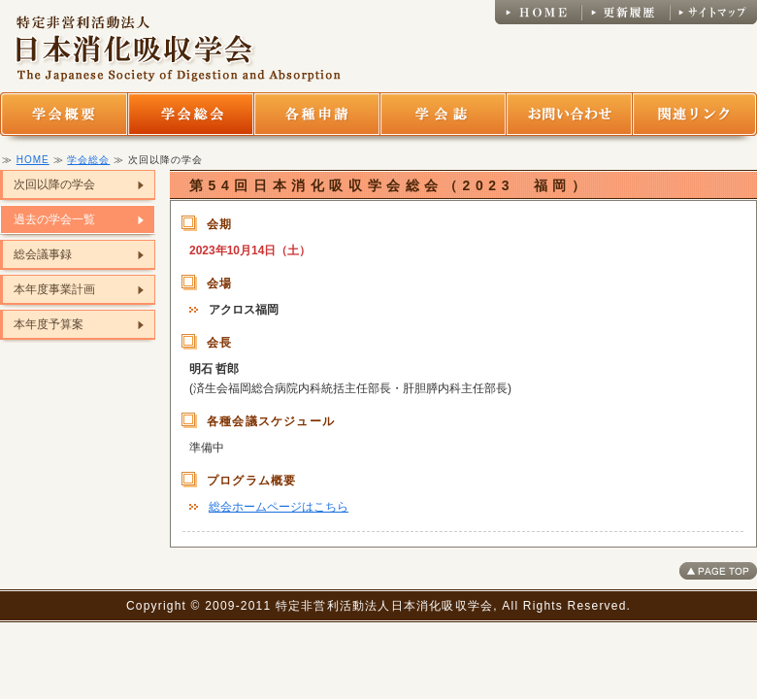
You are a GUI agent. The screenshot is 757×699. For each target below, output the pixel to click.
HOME (32, 159)
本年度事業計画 (54, 289)
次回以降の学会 (54, 184)
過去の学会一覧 (54, 219)
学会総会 (88, 159)
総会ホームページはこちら (278, 507)
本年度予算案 (48, 324)
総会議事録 (43, 254)
